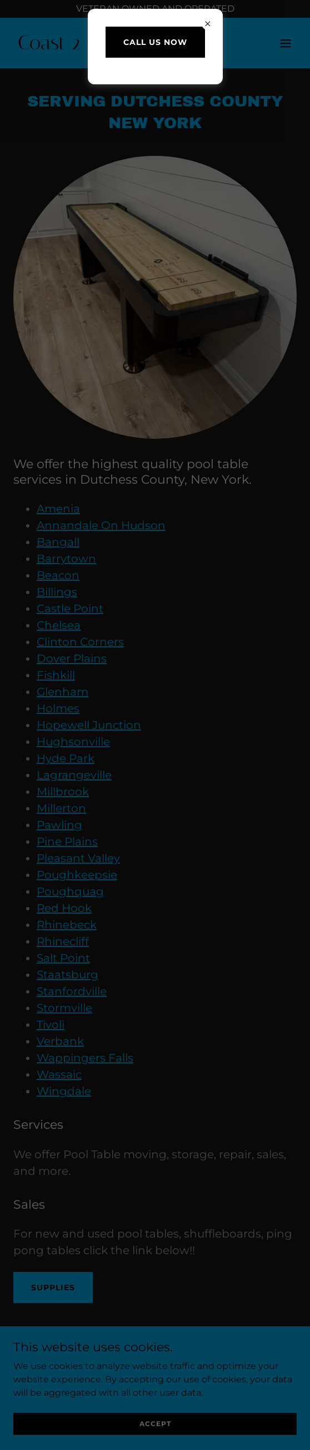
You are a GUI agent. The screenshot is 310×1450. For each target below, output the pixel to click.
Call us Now (155, 42)
